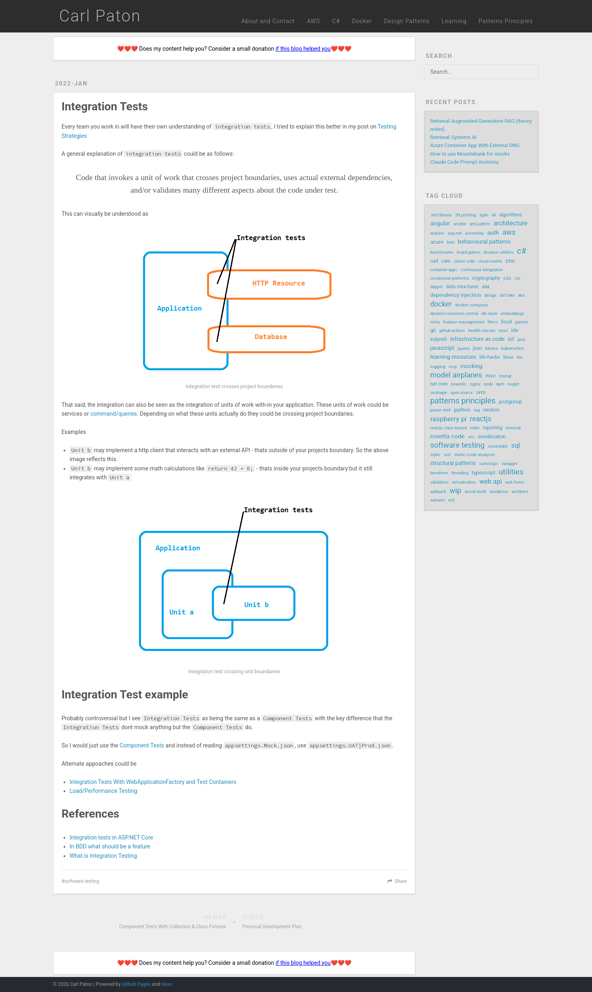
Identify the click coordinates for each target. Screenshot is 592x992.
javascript (442, 348)
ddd (485, 287)
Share (401, 881)
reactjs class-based (448, 428)
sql (515, 445)
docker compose (471, 305)
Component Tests (142, 745)
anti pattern (480, 224)
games (521, 322)
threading (459, 473)
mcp (453, 366)
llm (520, 357)
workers (520, 491)
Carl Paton (100, 16)
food (506, 322)
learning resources (453, 357)
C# (336, 21)
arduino (437, 233)
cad (434, 261)
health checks (481, 330)
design (490, 295)
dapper (436, 287)
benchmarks (442, 252)
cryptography (486, 278)
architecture (510, 223)
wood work (475, 491)
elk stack (489, 313)
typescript (484, 473)
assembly (474, 233)
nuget (513, 384)
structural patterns (453, 463)
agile (483, 215)
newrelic (459, 384)
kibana (491, 348)
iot (511, 339)
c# (521, 251)
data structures (462, 287)
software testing (81, 881)
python (462, 410)
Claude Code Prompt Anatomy (464, 162)
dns (521, 295)
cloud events (490, 261)
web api (490, 481)
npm (500, 384)
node (488, 384)
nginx (475, 384)
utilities (511, 472)
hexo (503, 330)
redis (475, 428)
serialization (492, 437)
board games (468, 252)
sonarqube (498, 446)
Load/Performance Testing (103, 791)
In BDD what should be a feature (110, 846)
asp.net (455, 233)
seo (471, 437)
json (477, 348)
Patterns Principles (506, 21)
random (491, 410)
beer (451, 242)
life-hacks (489, 357)
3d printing (465, 215)
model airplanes (456, 375)
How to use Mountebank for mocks (470, 154)
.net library (441, 215)
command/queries (113, 413)
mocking (471, 366)
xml (451, 500)
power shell (440, 410)
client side (464, 261)
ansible (459, 224)
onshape (438, 392)
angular (440, 223)
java (521, 339)
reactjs (481, 419)
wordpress (499, 492)
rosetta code (447, 436)
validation (439, 482)
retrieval (513, 428)
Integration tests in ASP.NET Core (111, 837)
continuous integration (481, 270)
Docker (362, 21)
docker (441, 304)
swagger (509, 463)
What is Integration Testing (103, 855)
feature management (464, 322)
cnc (510, 260)
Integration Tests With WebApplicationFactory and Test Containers (153, 782)
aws (508, 232)
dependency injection (455, 295)
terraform (439, 473)
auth (493, 232)
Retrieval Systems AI (453, 137)
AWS (313, 21)
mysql (505, 376)
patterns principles (463, 401)
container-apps (443, 270)
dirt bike (507, 295)
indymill (438, 339)
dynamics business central (454, 313)
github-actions (452, 331)
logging (438, 366)
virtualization (464, 482)
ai (494, 215)
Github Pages (136, 984)
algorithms (510, 215)
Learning (454, 21)
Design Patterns (407, 21)
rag (477, 410)
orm (481, 392)
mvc (490, 376)
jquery (463, 348)
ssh (447, 454)
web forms (514, 482)
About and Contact (268, 21)
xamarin (437, 500)
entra (435, 322)
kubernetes (512, 348)
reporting (492, 428)
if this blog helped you (303, 48)
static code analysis (474, 454)
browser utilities (499, 252)
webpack (438, 492)
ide (514, 330)
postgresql (510, 402)
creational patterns (449, 278)
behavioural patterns (484, 241)
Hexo (166, 984)
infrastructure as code (477, 339)
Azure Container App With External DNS (474, 145)
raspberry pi (448, 419)
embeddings (512, 313)
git (433, 330)
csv (517, 278)
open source (462, 393)
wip (456, 491)
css (507, 278)
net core (439, 384)
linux (508, 357)
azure (437, 242)
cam (446, 261)
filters (492, 322)
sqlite (435, 454)
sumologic (488, 464)
